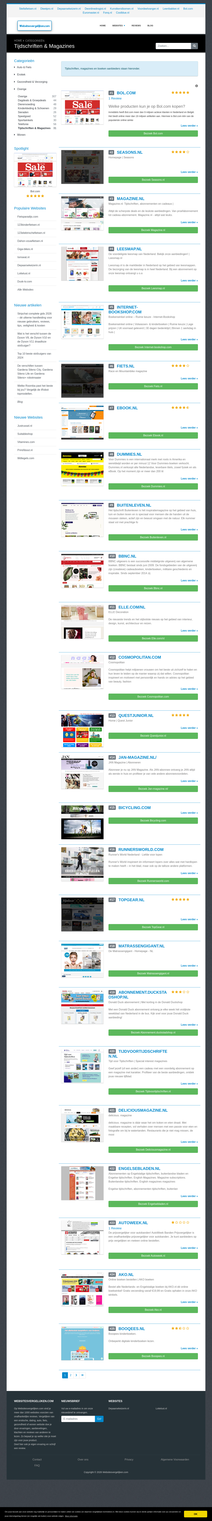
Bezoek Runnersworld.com (153, 881)
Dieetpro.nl (46, 8)
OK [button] (195, 1514)
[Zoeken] (194, 46)
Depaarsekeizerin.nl (69, 8)
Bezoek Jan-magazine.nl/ (153, 788)
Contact (37, 1459)
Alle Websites (25, 289)
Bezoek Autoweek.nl (153, 1255)
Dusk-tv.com (24, 281)
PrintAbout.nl (25, 450)
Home (103, 25)
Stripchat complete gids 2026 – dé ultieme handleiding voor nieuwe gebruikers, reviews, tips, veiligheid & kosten (34, 319)
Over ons (83, 1459)
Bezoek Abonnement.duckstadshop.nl (153, 1032)
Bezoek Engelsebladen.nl (153, 1204)
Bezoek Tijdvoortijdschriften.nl (153, 1091)
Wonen (20, 134)
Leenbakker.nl (171, 8)
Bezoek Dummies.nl (153, 486)
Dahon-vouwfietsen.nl (30, 241)
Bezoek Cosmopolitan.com (153, 696)
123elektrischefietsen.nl (31, 232)
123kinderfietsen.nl (28, 224)
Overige (20, 89)
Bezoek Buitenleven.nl (153, 537)
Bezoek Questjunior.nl (153, 735)
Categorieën (34, 40)
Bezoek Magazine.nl (153, 230)
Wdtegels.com (25, 458)
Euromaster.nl (91, 12)
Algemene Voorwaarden (175, 1459)
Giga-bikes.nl (25, 249)
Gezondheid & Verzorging (30, 81)
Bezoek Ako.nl (153, 1309)
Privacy (129, 1459)
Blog (150, 25)
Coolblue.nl (122, 12)
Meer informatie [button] (71, 1516)
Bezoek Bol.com (153, 133)
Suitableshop (25, 433)
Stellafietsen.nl (27, 8)
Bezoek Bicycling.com (153, 820)
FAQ (37, 1465)
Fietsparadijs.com (27, 216)
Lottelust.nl (23, 273)
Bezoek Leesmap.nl (153, 288)
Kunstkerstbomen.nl (121, 8)
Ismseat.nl (23, 257)
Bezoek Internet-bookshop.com (153, 347)
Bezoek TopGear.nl (153, 927)
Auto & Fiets (22, 67)
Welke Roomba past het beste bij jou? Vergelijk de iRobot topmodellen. (35, 389)
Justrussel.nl (24, 425)
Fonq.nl (107, 12)
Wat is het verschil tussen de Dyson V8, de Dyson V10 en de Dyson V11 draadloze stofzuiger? (34, 339)
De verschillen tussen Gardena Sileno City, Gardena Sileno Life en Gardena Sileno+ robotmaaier (35, 371)
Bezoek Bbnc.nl (153, 588)
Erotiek (19, 74)
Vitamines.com (26, 442)
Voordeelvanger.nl (148, 8)
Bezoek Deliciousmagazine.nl (153, 1149)
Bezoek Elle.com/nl (153, 638)
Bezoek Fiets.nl (153, 386)
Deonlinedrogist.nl (95, 8)
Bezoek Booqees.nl (153, 1356)
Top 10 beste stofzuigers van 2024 (34, 355)
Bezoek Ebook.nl (153, 435)
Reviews (136, 25)
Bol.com (188, 8)
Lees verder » (189, 125)
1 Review (115, 98)
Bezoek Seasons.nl (153, 179)
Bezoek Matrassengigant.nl (153, 973)
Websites (118, 25)
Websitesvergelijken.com (34, 26)
